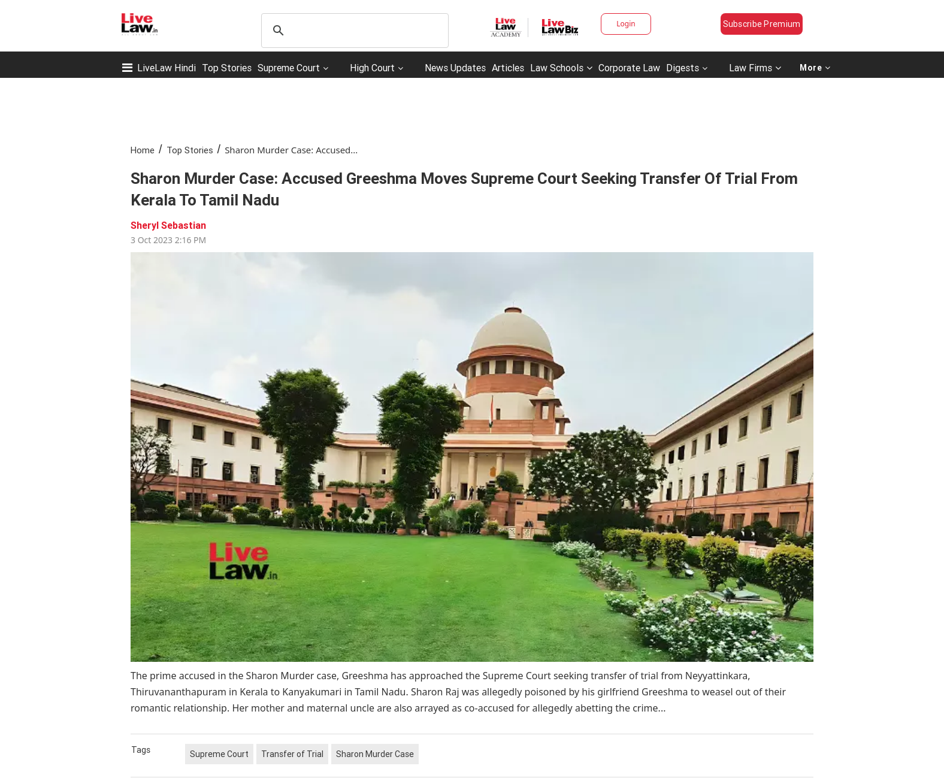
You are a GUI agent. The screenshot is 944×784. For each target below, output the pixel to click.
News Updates (455, 68)
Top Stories (227, 68)
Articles (508, 68)
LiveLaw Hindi (166, 68)
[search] (353, 30)
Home (143, 150)
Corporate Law (629, 68)
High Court (372, 68)
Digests (682, 68)
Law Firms (755, 68)
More (815, 67)
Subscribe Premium (762, 24)
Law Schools (561, 68)
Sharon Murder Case (375, 754)
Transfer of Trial (292, 754)
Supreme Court (289, 68)
